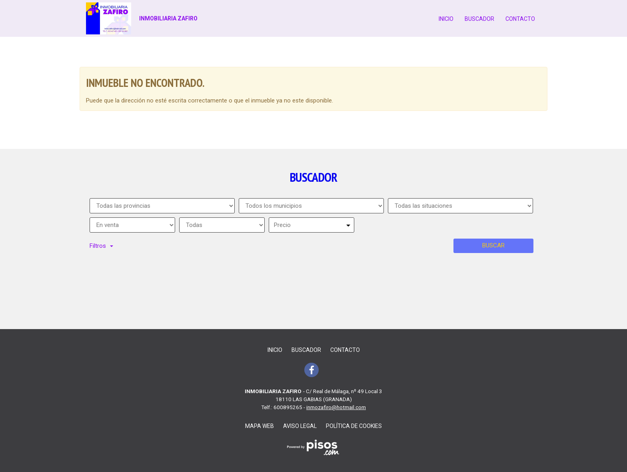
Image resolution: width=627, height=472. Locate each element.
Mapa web (259, 426)
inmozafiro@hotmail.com (336, 407)
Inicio (446, 19)
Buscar (493, 245)
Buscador (479, 19)
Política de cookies (354, 426)
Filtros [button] (101, 245)
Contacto (520, 19)
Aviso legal (300, 426)
